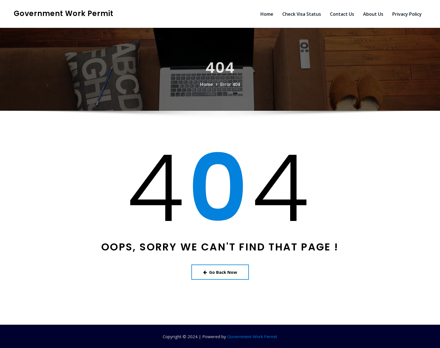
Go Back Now (220, 272)
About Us (373, 14)
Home (266, 14)
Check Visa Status (301, 14)
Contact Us (342, 14)
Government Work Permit (63, 13)
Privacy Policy (407, 14)
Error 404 (230, 93)
